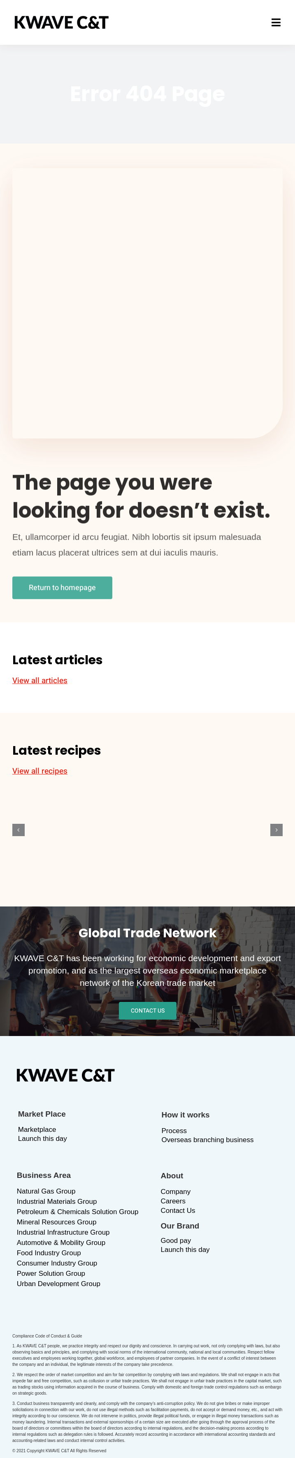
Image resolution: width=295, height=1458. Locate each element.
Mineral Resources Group (57, 1222)
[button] (18, 830)
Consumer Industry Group (57, 1263)
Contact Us (178, 1211)
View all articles (39, 680)
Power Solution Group (51, 1273)
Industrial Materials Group (57, 1201)
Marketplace (37, 1129)
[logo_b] (61, 19)
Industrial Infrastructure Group (63, 1232)
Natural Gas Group (46, 1191)
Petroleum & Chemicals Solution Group (78, 1212)
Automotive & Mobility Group (61, 1243)
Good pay (176, 1241)
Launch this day (42, 1139)
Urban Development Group (58, 1284)
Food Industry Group (49, 1253)
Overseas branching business (208, 1140)
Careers (173, 1201)
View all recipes (39, 771)
